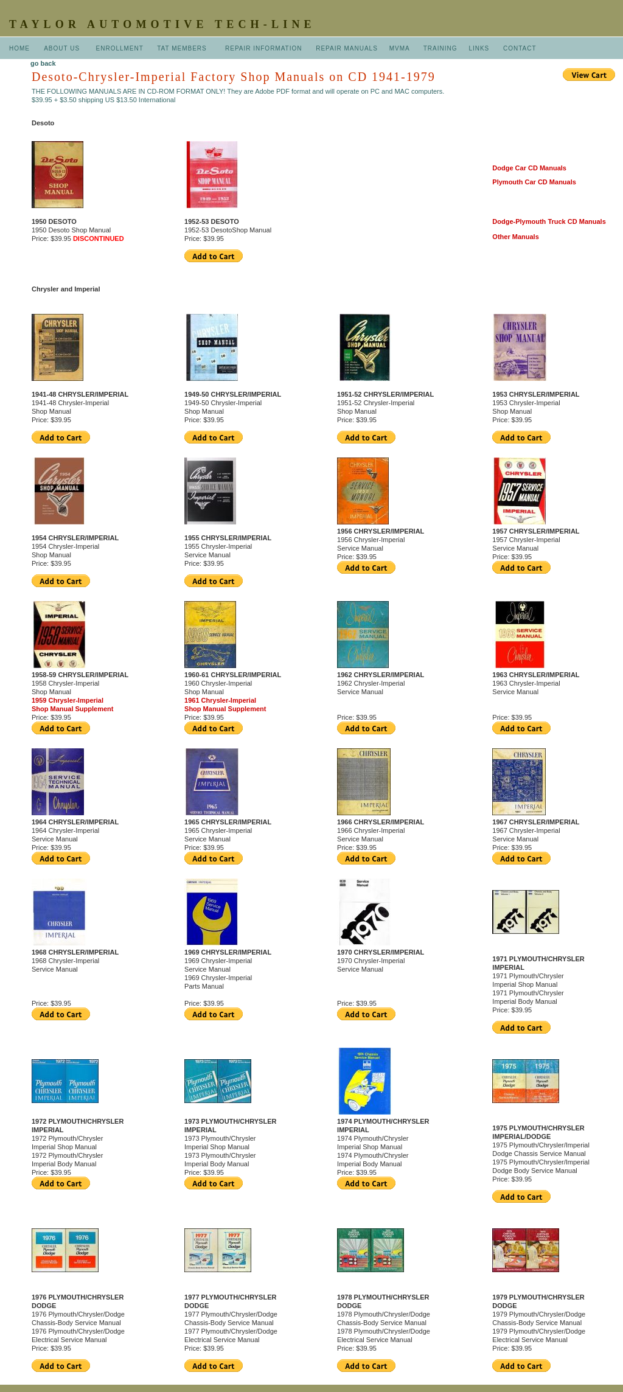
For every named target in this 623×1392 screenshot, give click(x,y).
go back (43, 63)
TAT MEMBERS (183, 48)
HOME (19, 48)
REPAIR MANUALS (347, 48)
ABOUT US (63, 48)
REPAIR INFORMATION (264, 48)
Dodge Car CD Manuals (529, 168)
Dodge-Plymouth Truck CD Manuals (548, 221)
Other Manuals (515, 236)
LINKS (478, 48)
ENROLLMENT (120, 48)
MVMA (399, 48)
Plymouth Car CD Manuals (534, 182)
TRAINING (440, 48)
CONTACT (520, 48)
